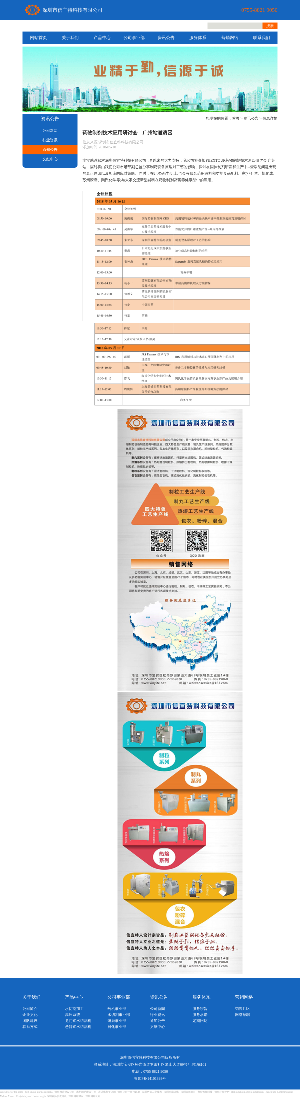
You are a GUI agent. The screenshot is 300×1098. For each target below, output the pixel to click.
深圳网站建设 (76, 1096)
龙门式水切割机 (78, 1021)
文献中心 (50, 159)
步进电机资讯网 (107, 1091)
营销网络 (229, 37)
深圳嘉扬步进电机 (57, 1096)
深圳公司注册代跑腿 (129, 1091)
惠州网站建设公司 (86, 1091)
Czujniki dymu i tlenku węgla (31, 1096)
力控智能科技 (205, 1091)
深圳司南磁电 (171, 1091)
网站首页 (38, 37)
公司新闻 (50, 131)
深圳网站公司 (93, 1096)
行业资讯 (50, 140)
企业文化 (30, 1015)
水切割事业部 (119, 1015)
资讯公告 (166, 37)
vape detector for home (11, 1091)
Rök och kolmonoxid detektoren (247, 1091)
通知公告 (50, 150)
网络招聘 (242, 1015)
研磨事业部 (117, 1021)
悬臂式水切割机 (78, 1027)
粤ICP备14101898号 (150, 1078)
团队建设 (30, 1021)
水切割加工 (74, 1009)
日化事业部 (117, 1027)
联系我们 (261, 37)
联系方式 (30, 1027)
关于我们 (70, 37)
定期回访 (200, 1021)
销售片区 (242, 1009)
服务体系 (197, 37)
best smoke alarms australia (38, 1091)
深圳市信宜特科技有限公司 (72, 10)
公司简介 (30, 1009)
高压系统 (72, 1015)
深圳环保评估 (222, 1091)
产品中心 (102, 37)
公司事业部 (134, 37)
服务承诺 (200, 1015)
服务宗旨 (200, 1009)
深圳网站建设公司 (64, 1091)
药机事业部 (117, 1009)
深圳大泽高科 (188, 1091)
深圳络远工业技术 (152, 1091)
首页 (236, 118)
